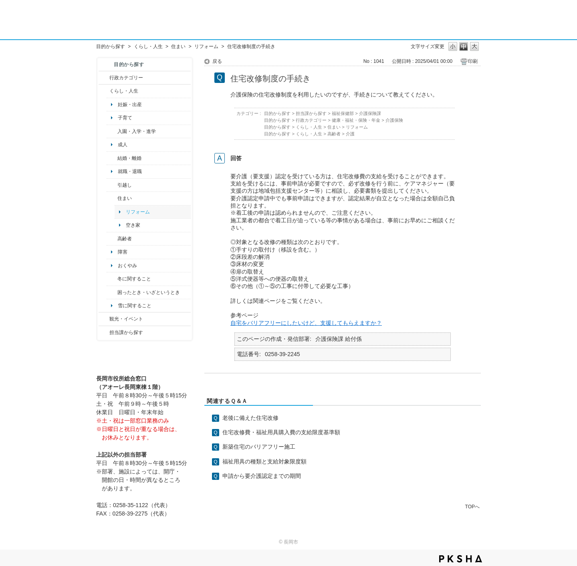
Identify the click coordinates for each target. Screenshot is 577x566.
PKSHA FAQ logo (460, 559)
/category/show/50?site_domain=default (112, 131)
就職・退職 (130, 171)
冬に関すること (134, 279)
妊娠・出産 (130, 104)
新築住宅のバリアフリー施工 (258, 446)
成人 (122, 144)
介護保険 (394, 120)
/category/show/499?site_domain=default (112, 278)
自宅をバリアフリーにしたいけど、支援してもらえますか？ (306, 323)
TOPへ (472, 506)
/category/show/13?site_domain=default (112, 238)
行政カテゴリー (126, 78)
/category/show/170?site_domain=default (112, 198)
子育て (125, 118)
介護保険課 (370, 113)
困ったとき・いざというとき (148, 292)
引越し (124, 185)
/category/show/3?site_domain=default (104, 77)
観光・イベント (126, 319)
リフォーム (206, 46)
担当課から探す (126, 332)
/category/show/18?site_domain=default (104, 318)
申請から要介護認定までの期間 (261, 476)
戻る (217, 61)
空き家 (133, 225)
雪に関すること (134, 305)
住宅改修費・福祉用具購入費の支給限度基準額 (281, 432)
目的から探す (110, 46)
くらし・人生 (148, 46)
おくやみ (127, 265)
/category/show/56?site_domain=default (112, 158)
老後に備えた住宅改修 (250, 418)
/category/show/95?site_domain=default (112, 292)
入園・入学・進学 (136, 131)
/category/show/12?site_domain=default (104, 91)
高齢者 (124, 239)
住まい (178, 46)
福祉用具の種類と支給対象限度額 (264, 461)
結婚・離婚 (129, 158)
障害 (122, 252)
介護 (350, 133)
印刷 (473, 61)
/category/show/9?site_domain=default (104, 332)
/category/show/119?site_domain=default (112, 185)
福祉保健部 (343, 113)
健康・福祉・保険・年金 (356, 120)
